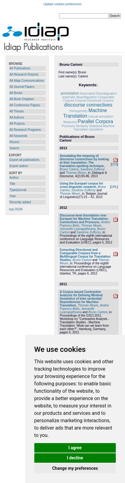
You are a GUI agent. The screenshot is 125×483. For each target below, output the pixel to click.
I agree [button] (74, 447)
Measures (70, 122)
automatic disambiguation (79, 97)
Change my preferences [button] (75, 468)
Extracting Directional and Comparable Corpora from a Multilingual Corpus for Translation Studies (85, 255)
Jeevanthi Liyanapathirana (78, 229)
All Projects (17, 123)
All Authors (16, 117)
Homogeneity (79, 111)
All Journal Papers (21, 86)
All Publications (19, 68)
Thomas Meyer (76, 172)
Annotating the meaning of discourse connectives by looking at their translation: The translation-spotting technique (84, 161)
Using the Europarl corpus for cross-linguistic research (81, 185)
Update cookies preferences (63, 4)
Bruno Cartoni (69, 169)
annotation (70, 93)
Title (12, 183)
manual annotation (100, 116)
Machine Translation (85, 113)
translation (96, 129)
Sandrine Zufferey (92, 169)
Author (13, 177)
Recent (14, 142)
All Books (15, 93)
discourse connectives (88, 104)
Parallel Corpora (95, 121)
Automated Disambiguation (98, 93)
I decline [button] (75, 457)
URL (114, 187)
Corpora (80, 100)
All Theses (16, 111)
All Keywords (18, 136)
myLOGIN (15, 209)
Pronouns (68, 126)
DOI (114, 164)
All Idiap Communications (26, 80)
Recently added (20, 202)
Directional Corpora (100, 100)
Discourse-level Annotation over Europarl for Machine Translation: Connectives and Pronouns (84, 219)
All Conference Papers (24, 105)
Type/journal (17, 190)
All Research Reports (23, 74)
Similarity (82, 126)
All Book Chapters (21, 99)
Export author (18, 166)
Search (14, 148)
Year (12, 196)
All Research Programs (25, 129)
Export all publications (24, 160)
